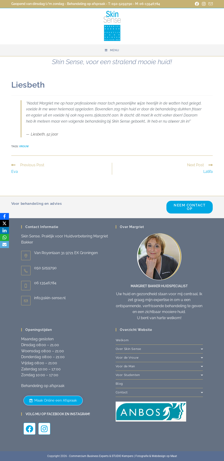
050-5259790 (121, 4)
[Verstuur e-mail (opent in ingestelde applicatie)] (210, 4)
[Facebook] (4, 216)
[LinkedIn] (4, 230)
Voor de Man (159, 366)
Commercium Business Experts (89, 456)
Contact (159, 392)
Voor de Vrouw (159, 357)
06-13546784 (149, 4)
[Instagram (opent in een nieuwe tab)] (203, 4)
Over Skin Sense (159, 349)
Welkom (122, 340)
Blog (119, 383)
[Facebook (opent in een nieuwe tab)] (196, 4)
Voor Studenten (159, 375)
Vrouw (24, 146)
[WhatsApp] (4, 237)
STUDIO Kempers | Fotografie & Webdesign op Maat (144, 456)
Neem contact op (189, 207)
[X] (4, 223)
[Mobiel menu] (112, 50)
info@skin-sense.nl (50, 298)
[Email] (4, 244)
